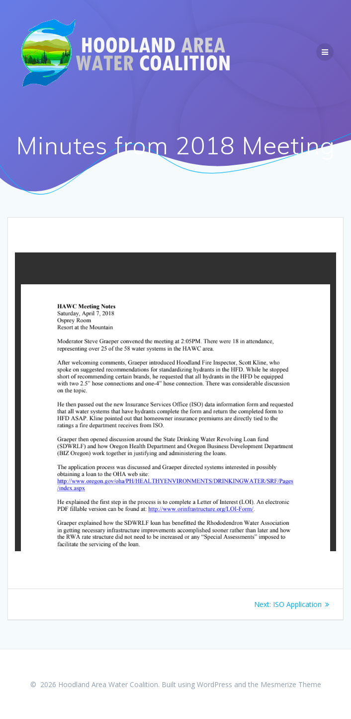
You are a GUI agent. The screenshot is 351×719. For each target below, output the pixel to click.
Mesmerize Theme (291, 684)
